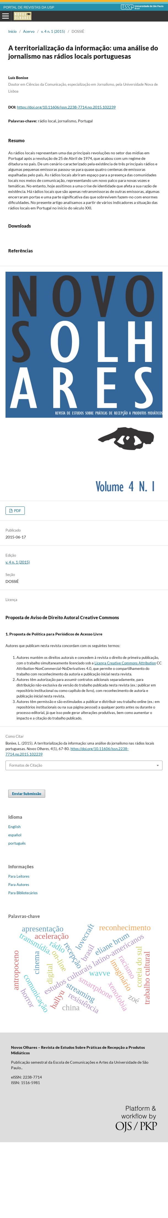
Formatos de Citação (25, 841)
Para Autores (18, 960)
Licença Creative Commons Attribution (125, 739)
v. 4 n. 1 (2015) (53, 31)
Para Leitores (18, 952)
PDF (17, 586)
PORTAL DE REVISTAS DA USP (29, 7)
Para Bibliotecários (23, 968)
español (14, 910)
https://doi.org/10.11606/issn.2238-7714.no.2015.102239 (66, 107)
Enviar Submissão (26, 869)
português (17, 919)
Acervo (28, 31)
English (14, 902)
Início (12, 31)
